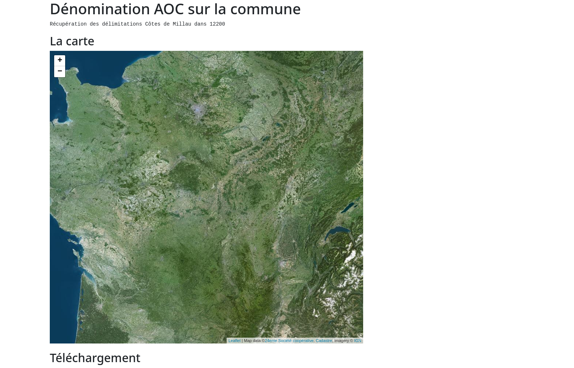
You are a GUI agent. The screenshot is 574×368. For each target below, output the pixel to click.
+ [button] (59, 60)
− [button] (59, 71)
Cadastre (324, 340)
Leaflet (234, 340)
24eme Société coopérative (289, 340)
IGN (357, 340)
